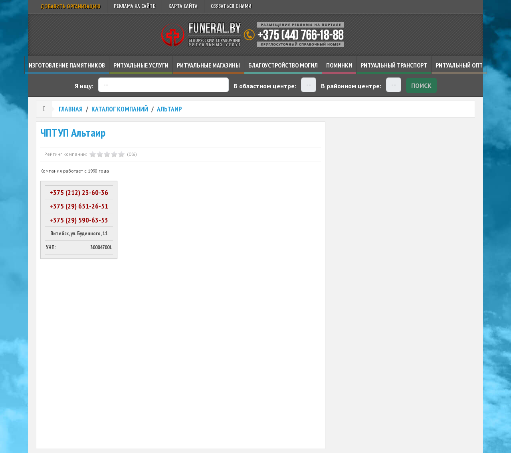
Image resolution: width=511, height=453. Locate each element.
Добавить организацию (70, 6)
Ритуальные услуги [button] (140, 65)
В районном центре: (351, 86)
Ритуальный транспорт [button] (393, 65)
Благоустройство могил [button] (283, 65)
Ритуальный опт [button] (459, 65)
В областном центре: (265, 86)
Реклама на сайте (134, 6)
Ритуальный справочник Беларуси (255, 35)
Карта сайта (183, 6)
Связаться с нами (231, 6)
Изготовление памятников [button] (67, 65)
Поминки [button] (339, 65)
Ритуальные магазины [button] (208, 65)
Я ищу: (84, 86)
